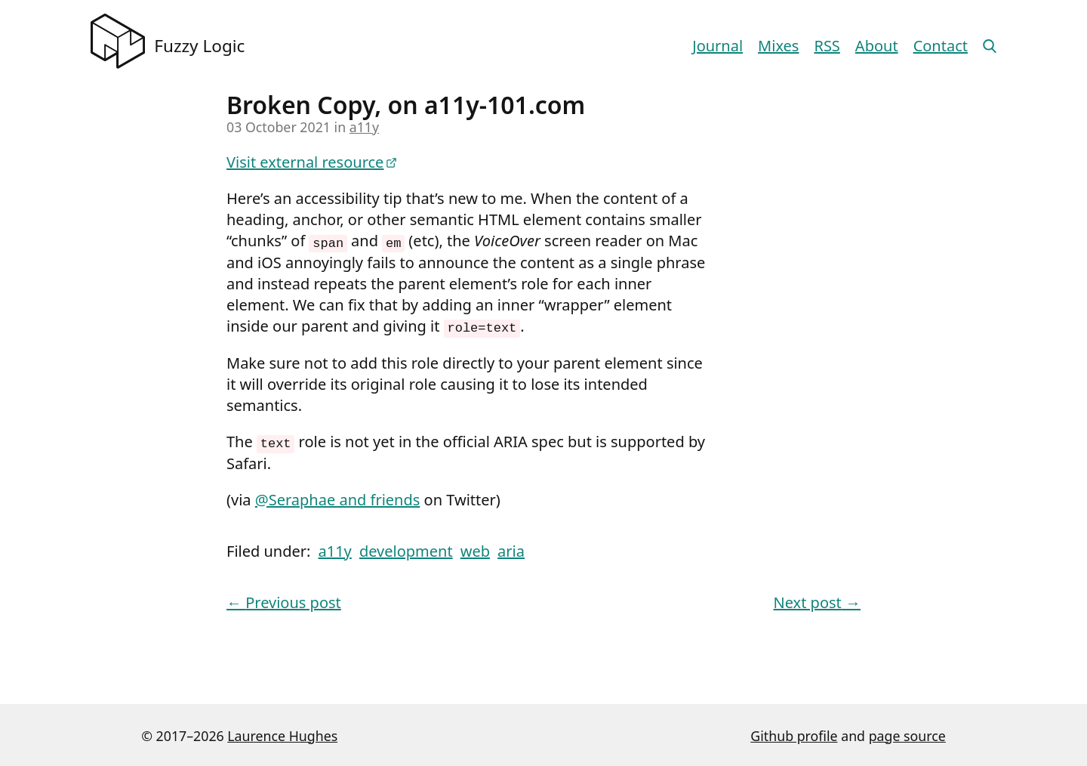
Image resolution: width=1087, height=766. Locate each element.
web (475, 549)
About (876, 46)
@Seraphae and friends (337, 497)
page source (907, 733)
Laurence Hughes (282, 733)
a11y (364, 127)
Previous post (283, 600)
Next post (817, 600)
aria (511, 549)
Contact (940, 46)
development (406, 549)
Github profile (793, 733)
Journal (717, 46)
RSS (826, 46)
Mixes (778, 46)
